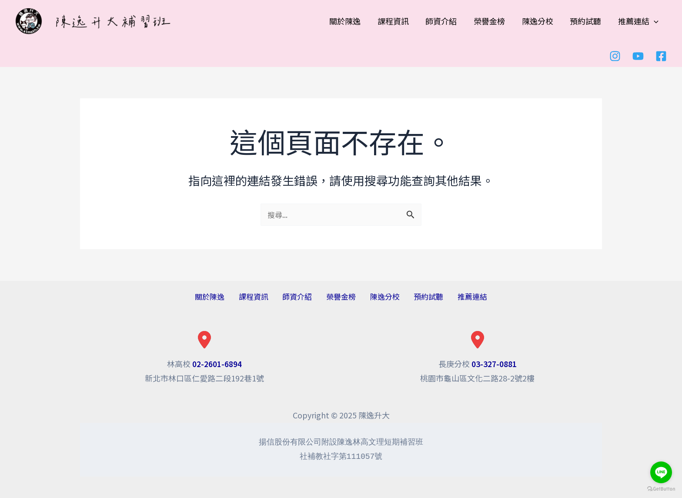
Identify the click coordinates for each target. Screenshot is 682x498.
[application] (654, 20)
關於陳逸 (223, 296)
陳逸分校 (380, 296)
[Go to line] (661, 472)
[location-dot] (204, 340)
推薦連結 (458, 296)
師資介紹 (302, 296)
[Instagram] (615, 55)
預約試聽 (419, 296)
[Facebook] (661, 55)
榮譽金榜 (341, 296)
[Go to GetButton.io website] (661, 489)
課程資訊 (262, 296)
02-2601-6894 (217, 363)
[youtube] (638, 55)
